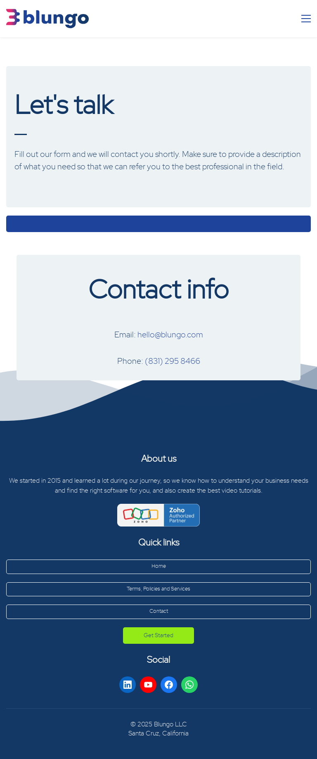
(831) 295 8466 (172, 361)
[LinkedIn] (127, 684)
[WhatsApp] (189, 684)
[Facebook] (169, 684)
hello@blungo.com (170, 335)
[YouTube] (148, 684)
